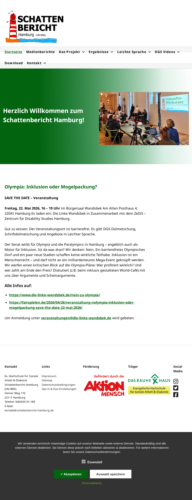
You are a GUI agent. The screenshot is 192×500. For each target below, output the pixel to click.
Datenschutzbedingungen (58, 384)
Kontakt (34, 63)
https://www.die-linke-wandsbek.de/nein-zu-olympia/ (54, 295)
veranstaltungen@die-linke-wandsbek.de (76, 318)
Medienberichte (40, 52)
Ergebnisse (99, 52)
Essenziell (92, 462)
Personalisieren (92, 483)
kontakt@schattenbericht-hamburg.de (29, 410)
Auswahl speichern (110, 474)
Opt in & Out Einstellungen (59, 389)
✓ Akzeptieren (71, 474)
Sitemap (47, 380)
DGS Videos (165, 52)
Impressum (49, 376)
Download (14, 63)
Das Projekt (69, 52)
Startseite (13, 52)
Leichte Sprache (131, 52)
